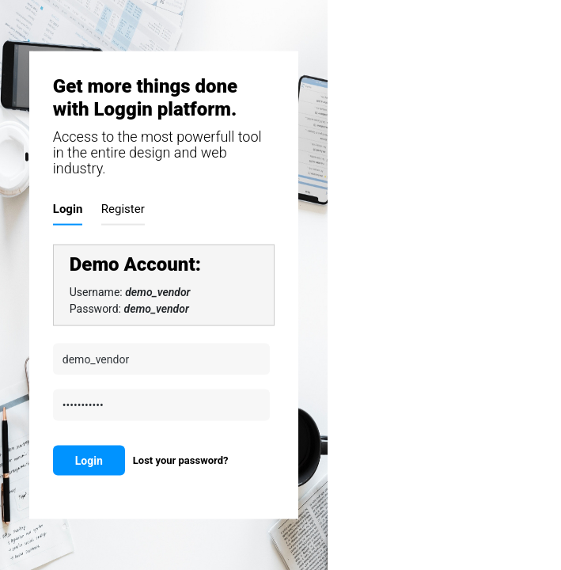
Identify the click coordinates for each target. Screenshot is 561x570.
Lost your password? (181, 460)
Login (68, 208)
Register (123, 208)
